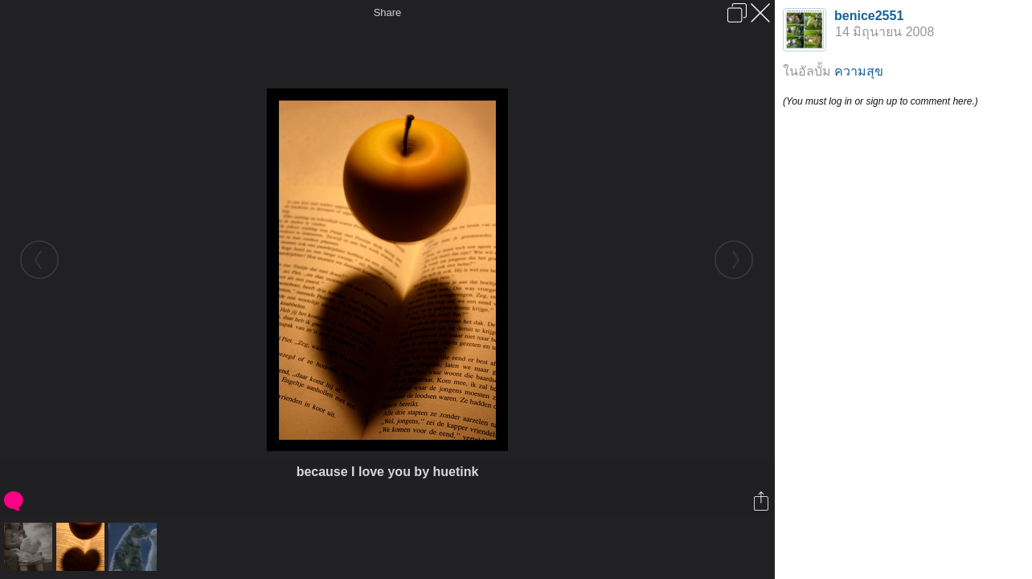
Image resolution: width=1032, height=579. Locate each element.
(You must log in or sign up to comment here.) (880, 101)
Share (388, 12)
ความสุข (858, 71)
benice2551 (868, 16)
